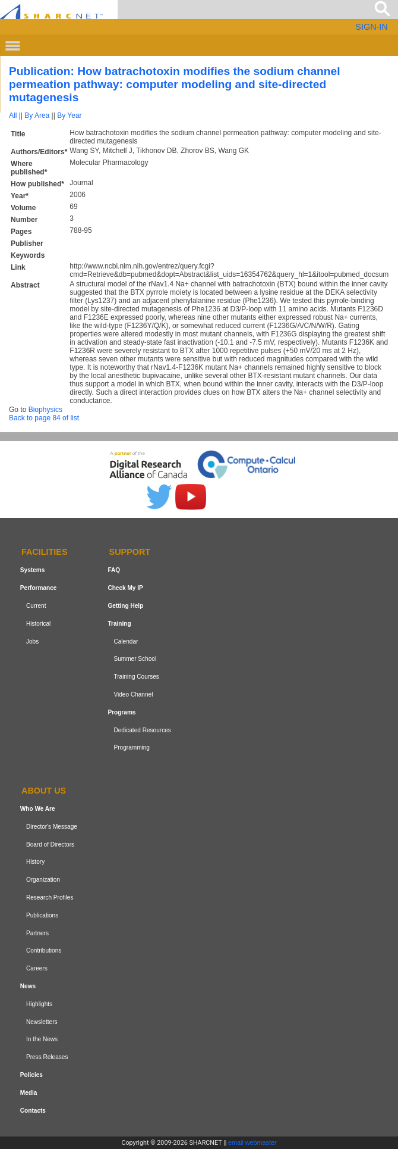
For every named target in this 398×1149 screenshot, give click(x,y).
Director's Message (51, 826)
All (13, 115)
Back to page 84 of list (44, 418)
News (28, 986)
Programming (131, 747)
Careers (37, 968)
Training (119, 623)
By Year (69, 115)
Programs (121, 712)
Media (28, 1092)
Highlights (39, 1004)
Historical (38, 623)
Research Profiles (50, 897)
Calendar (125, 641)
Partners (37, 933)
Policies (31, 1075)
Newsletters (42, 1022)
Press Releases (47, 1057)
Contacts (33, 1110)
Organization (43, 879)
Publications (42, 915)
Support (130, 552)
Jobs (32, 641)
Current (36, 605)
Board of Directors (50, 844)
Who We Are (37, 808)
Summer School (134, 658)
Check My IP (125, 588)
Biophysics (45, 409)
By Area (36, 115)
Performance (38, 588)
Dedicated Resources (141, 730)
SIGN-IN (371, 27)
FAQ (114, 570)
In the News (42, 1039)
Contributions (43, 950)
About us (43, 790)
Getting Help (125, 605)
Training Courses (136, 676)
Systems (32, 570)
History (35, 862)
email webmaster (252, 1142)
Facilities (44, 552)
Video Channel (133, 694)
